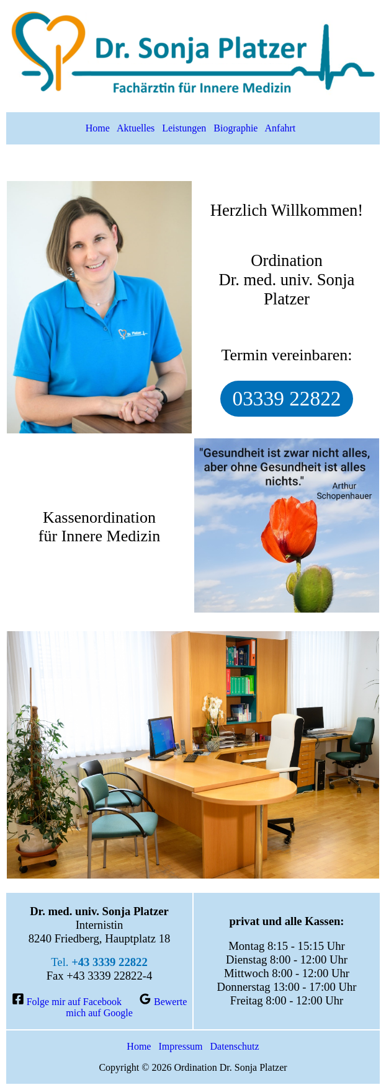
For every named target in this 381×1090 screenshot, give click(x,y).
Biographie (235, 128)
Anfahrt (280, 128)
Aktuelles (136, 128)
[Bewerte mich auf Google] (126, 1007)
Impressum (180, 1046)
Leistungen (184, 128)
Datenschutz (234, 1046)
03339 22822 (287, 398)
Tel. (99, 961)
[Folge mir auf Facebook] (67, 1001)
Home (98, 128)
